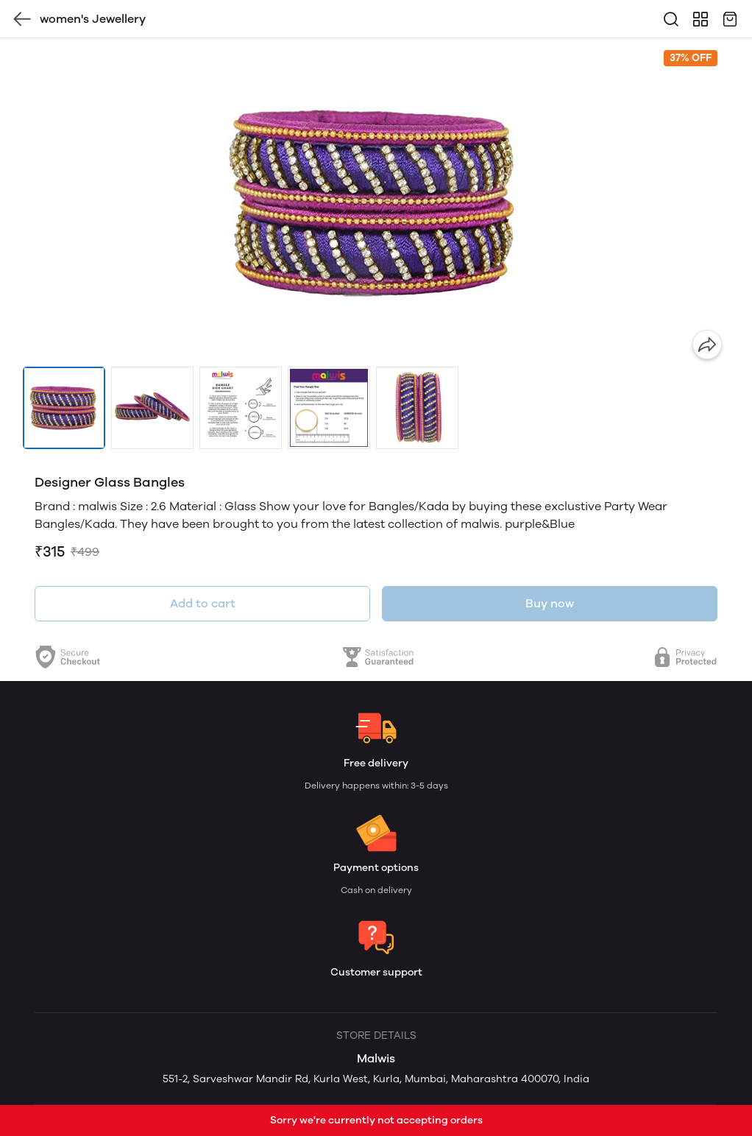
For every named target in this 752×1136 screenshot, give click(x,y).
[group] (376, 202)
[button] (64, 408)
